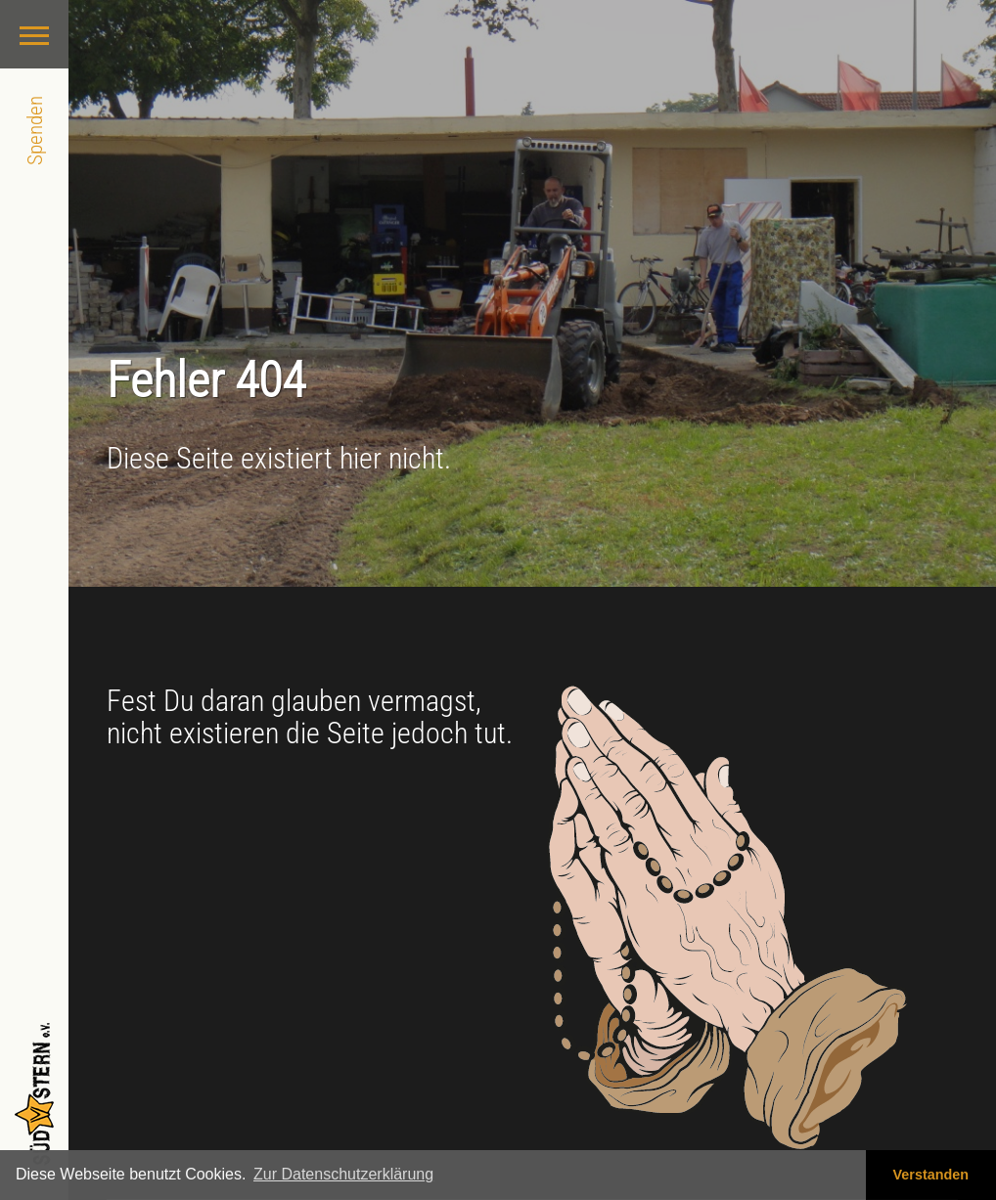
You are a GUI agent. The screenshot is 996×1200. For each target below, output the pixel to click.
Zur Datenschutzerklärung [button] (343, 1174)
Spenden (35, 130)
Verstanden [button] (931, 1174)
